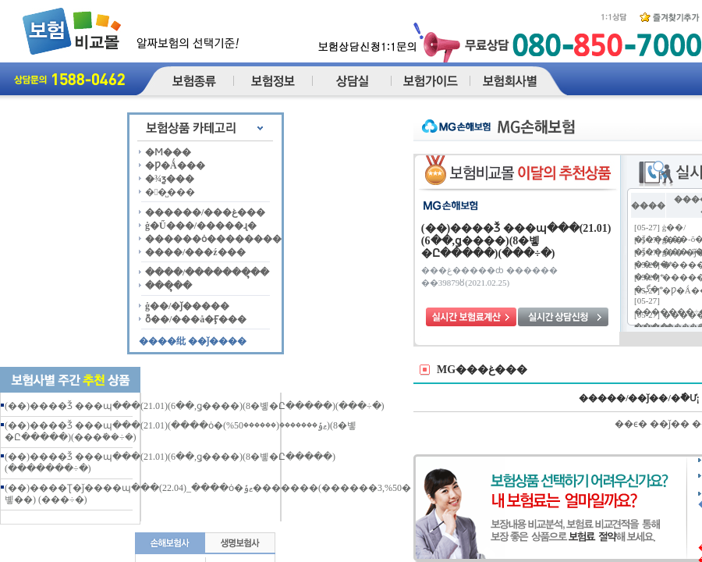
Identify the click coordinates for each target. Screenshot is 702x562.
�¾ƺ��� (169, 178)
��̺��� (170, 192)
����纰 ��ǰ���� (192, 341)
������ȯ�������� (213, 238)
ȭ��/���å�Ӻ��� (195, 319)
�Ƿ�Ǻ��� (175, 165)
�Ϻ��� (168, 152)
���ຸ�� (168, 285)
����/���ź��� (195, 252)
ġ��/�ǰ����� (187, 306)
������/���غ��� (205, 212)
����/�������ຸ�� (207, 272)
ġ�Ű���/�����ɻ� (201, 225)
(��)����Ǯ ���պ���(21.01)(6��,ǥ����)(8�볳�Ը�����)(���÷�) (195, 405)
